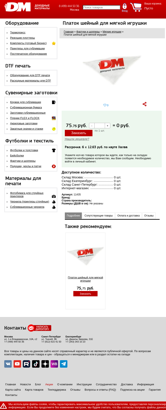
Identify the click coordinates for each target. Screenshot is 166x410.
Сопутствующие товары (99, 215)
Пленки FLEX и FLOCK (25, 118)
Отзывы (149, 215)
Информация (145, 384)
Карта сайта (13, 389)
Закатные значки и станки (26, 128)
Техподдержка (57, 389)
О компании (64, 384)
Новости (25, 384)
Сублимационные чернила (27, 206)
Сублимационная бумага (26, 107)
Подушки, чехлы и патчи (25, 166)
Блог (38, 384)
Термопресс (18, 32)
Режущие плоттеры (22, 37)
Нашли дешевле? (77, 139)
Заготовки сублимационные (28, 112)
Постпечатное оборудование (28, 53)
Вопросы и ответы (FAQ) (100, 389)
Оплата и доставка (128, 215)
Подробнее (73, 215)
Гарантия (154, 389)
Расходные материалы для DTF (30, 80)
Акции (49, 384)
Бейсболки (17, 155)
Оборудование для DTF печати (30, 75)
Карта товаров (34, 389)
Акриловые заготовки (23, 123)
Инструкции (84, 384)
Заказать (78, 133)
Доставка (127, 384)
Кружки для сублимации (25, 102)
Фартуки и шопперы (23, 160)
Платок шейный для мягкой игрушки (85, 279)
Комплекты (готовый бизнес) (28, 43)
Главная (10, 384)
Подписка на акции (132, 389)
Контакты (11, 395)
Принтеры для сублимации (27, 48)
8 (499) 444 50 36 (69, 6)
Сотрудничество (106, 384)
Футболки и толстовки (24, 150)
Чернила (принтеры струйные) (29, 201)
